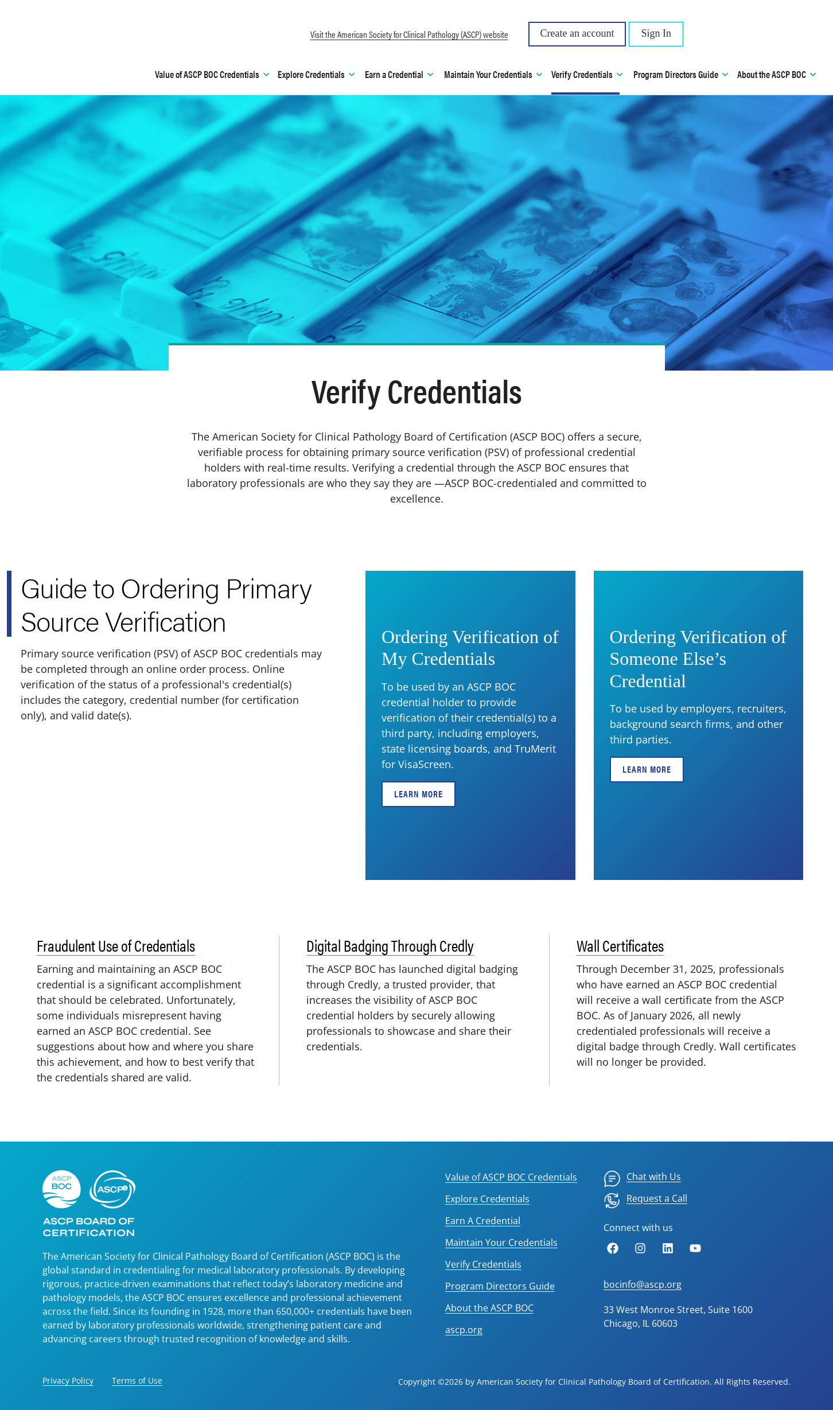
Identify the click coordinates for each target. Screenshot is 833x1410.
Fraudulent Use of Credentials (116, 945)
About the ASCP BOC (489, 1308)
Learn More (418, 793)
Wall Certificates (620, 945)
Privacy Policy (68, 1380)
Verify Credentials (483, 1264)
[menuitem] (642, 1178)
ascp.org (463, 1329)
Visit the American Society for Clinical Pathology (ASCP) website (409, 34)
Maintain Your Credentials (501, 1242)
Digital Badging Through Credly (390, 945)
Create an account (577, 33)
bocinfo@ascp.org (643, 1284)
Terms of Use (137, 1380)
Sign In (656, 33)
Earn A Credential (482, 1220)
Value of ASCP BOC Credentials (511, 1177)
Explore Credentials (487, 1199)
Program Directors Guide (500, 1286)
